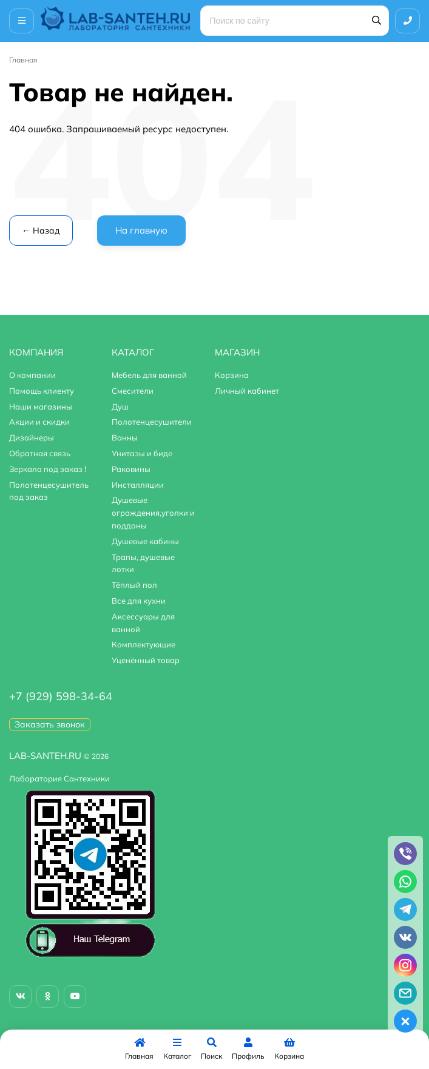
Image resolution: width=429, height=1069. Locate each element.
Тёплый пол (134, 585)
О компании (32, 375)
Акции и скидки (39, 422)
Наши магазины (40, 406)
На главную (141, 230)
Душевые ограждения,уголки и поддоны (153, 512)
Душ (120, 406)
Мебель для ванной (149, 375)
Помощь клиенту (41, 391)
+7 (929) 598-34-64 (60, 696)
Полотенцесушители (152, 422)
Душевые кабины (145, 541)
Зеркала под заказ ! (47, 469)
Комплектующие (143, 644)
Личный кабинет (247, 391)
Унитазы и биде (142, 453)
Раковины (131, 469)
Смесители (133, 391)
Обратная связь (39, 453)
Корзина (232, 375)
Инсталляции (138, 485)
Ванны (125, 437)
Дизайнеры (31, 437)
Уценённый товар (146, 660)
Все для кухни (139, 600)
